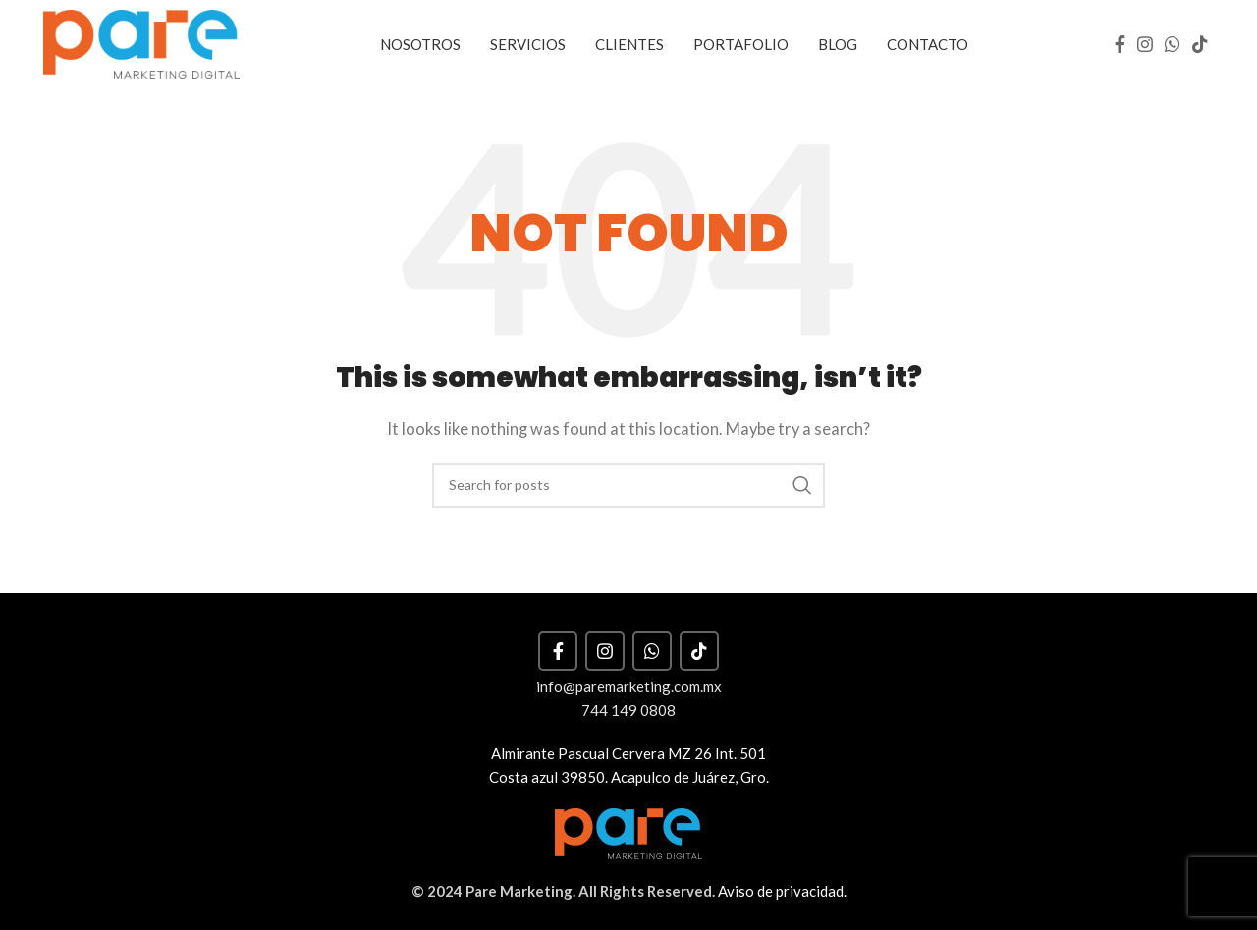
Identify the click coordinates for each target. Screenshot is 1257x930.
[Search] (628, 485)
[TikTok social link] (1200, 44)
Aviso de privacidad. (782, 891)
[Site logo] (141, 42)
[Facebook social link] (1120, 44)
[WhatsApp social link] (1172, 44)
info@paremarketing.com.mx (629, 686)
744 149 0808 (628, 710)
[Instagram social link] (1145, 44)
